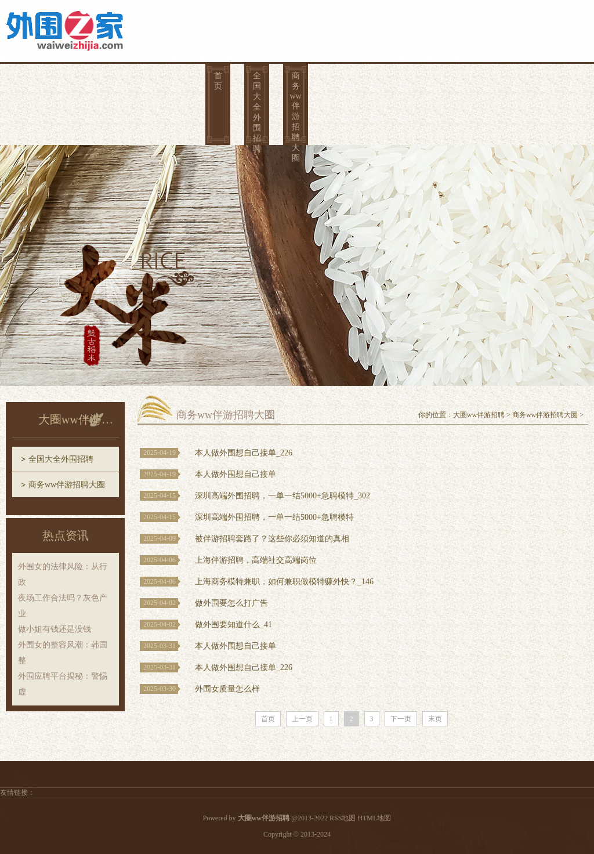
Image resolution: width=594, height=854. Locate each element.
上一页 (302, 719)
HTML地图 (374, 818)
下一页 (400, 719)
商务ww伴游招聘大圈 (295, 111)
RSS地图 (342, 818)
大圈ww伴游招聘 (479, 415)
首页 (218, 81)
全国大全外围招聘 (257, 111)
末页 (435, 719)
